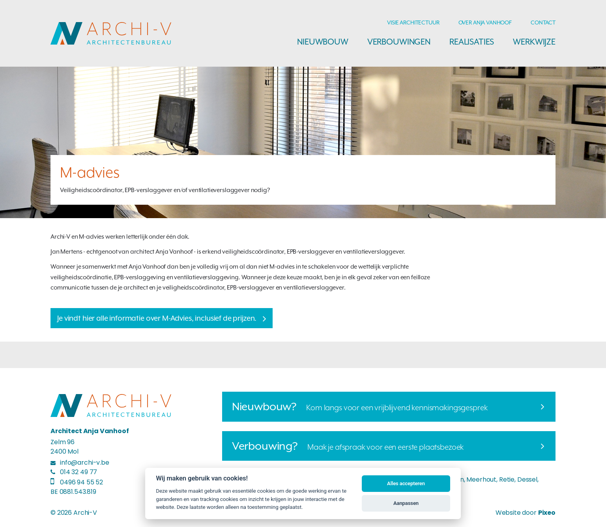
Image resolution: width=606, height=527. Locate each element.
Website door (526, 512)
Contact (543, 22)
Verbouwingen (398, 42)
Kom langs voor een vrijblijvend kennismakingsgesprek (360, 406)
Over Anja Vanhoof (485, 22)
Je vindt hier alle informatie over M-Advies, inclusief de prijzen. (156, 318)
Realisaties (471, 42)
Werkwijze (534, 42)
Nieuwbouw (322, 42)
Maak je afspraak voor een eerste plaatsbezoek (348, 445)
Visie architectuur (413, 22)
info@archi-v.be (84, 462)
